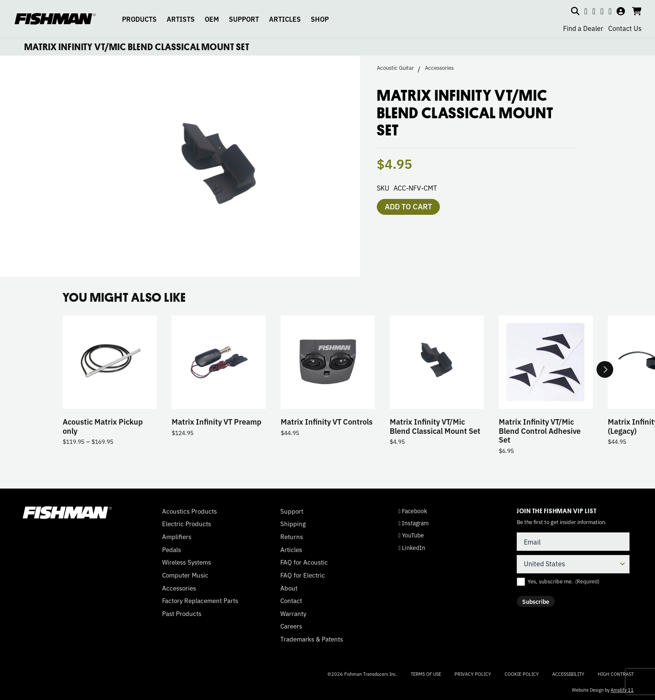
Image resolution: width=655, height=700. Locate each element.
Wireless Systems (186, 562)
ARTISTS (181, 18)
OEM (212, 18)
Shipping (293, 523)
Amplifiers (176, 536)
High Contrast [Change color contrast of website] (616, 674)
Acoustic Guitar (395, 67)
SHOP (320, 18)
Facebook (413, 511)
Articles (291, 549)
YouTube (411, 535)
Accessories (439, 67)
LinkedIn (412, 548)
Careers (291, 626)
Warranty (293, 613)
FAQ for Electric (302, 575)
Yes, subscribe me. (563, 581)
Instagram (414, 523)
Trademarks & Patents (311, 639)
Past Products (181, 613)
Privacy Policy (472, 673)
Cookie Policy (522, 673)
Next (605, 369)
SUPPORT (244, 18)
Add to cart (408, 206)
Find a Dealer (583, 28)
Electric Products (186, 523)
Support (291, 511)
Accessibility (568, 673)
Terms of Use (426, 673)
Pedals (171, 549)
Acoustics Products (189, 511)
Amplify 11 (622, 689)
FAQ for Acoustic (304, 562)
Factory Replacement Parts (200, 600)
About (288, 588)
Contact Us (625, 28)
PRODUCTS (139, 18)
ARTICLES (285, 18)
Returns (291, 536)
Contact (291, 600)
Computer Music (185, 575)
